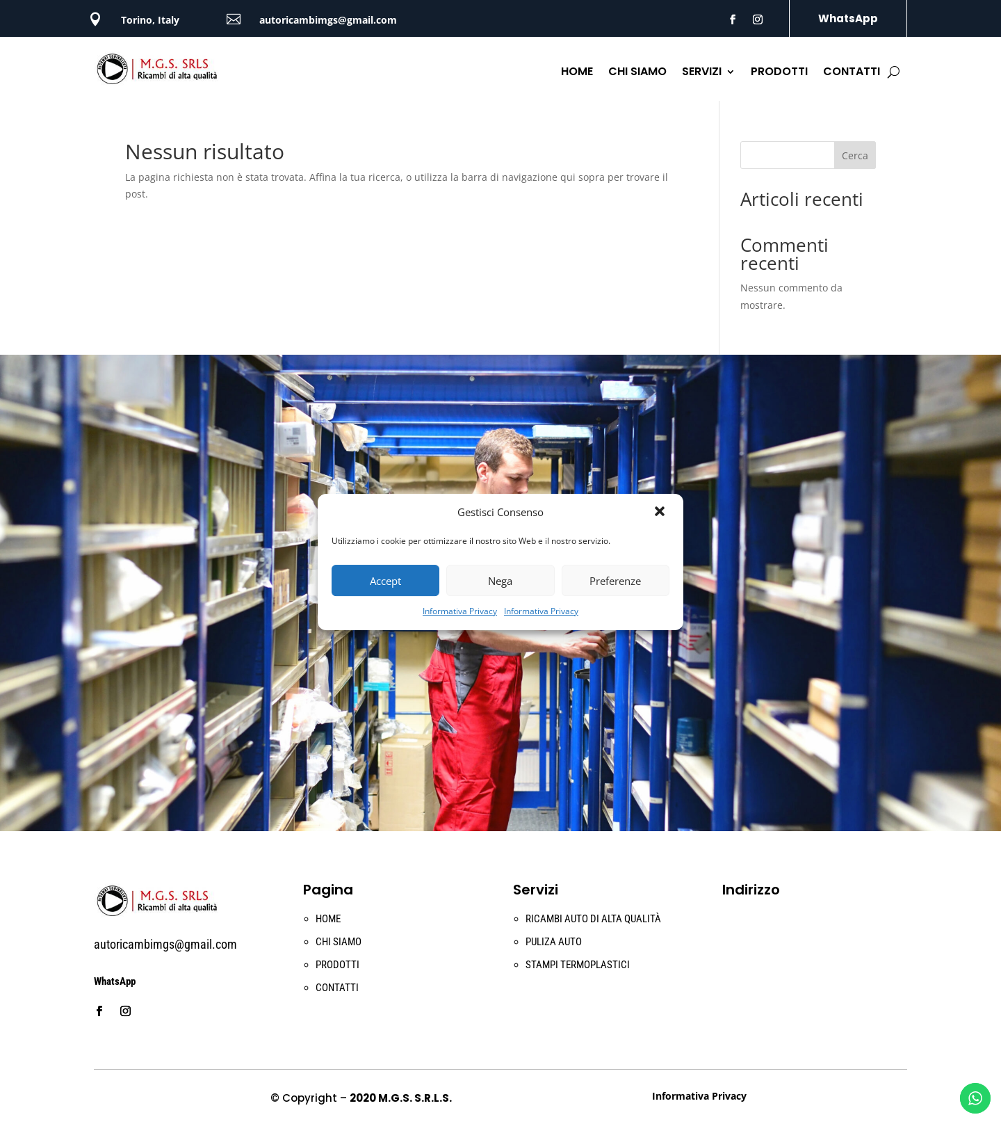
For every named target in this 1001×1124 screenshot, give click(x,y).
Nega (500, 581)
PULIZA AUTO (554, 942)
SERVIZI (702, 73)
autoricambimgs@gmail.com (328, 19)
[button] (661, 512)
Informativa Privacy (460, 611)
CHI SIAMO (637, 73)
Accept (385, 581)
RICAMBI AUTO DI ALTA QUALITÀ (593, 919)
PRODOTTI (779, 73)
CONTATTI (851, 73)
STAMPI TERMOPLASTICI (578, 964)
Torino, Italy (150, 19)
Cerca (855, 155)
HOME (577, 73)
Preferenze (615, 581)
